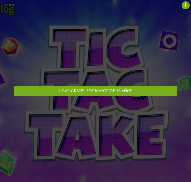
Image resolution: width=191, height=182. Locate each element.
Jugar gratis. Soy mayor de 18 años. (96, 91)
